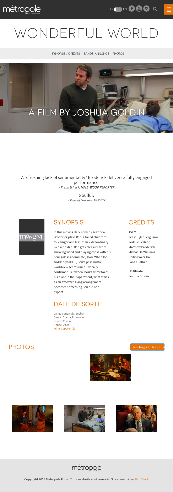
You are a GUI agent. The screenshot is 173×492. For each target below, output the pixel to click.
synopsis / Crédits (66, 53)
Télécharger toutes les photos (148, 347)
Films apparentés (64, 328)
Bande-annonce (96, 53)
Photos (118, 53)
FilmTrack (142, 479)
